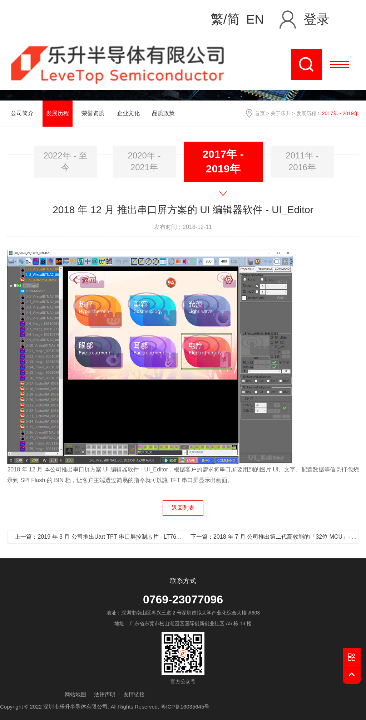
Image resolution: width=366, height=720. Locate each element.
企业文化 (128, 113)
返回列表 (183, 508)
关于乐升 (281, 113)
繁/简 (225, 19)
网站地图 (75, 694)
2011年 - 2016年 (302, 161)
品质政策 (163, 113)
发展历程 (306, 113)
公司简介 (22, 113)
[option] (65, 162)
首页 (260, 113)
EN (255, 19)
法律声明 (104, 694)
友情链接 (134, 694)
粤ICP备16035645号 (185, 707)
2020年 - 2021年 (144, 161)
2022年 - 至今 (65, 161)
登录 (317, 19)
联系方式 (183, 580)
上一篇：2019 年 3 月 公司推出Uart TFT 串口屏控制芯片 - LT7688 (98, 537)
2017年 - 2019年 (223, 161)
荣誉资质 (92, 113)
